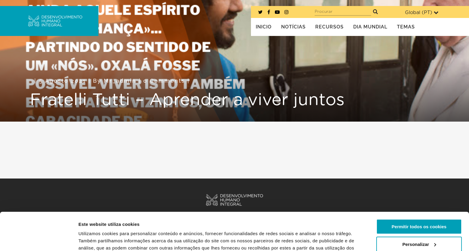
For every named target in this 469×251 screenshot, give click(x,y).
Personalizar (419, 211)
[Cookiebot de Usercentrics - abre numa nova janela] (39, 239)
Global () (421, 12)
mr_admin (120, 81)
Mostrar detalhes (96, 239)
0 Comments (164, 81)
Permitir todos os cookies (419, 194)
